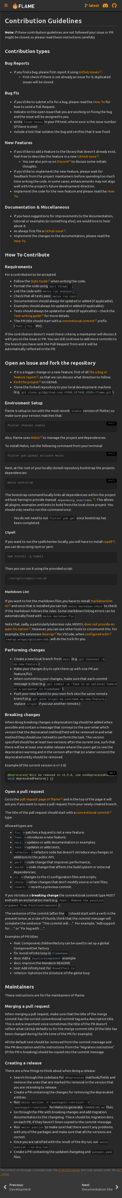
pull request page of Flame (40, 799)
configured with (97, 634)
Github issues (89, 72)
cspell (107, 541)
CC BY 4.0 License (69, 1170)
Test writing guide (27, 316)
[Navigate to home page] (23, 5)
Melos (35, 438)
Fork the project (26, 382)
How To (99, 102)
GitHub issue (86, 156)
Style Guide (39, 281)
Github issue (53, 231)
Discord (62, 161)
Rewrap (48, 634)
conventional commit (78, 321)
